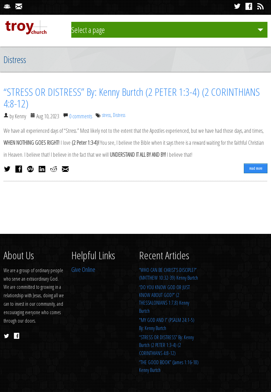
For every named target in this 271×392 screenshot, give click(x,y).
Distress (119, 115)
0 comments (80, 116)
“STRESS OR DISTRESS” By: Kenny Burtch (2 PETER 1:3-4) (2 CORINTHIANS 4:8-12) (132, 98)
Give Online (83, 269)
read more (255, 168)
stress (106, 115)
